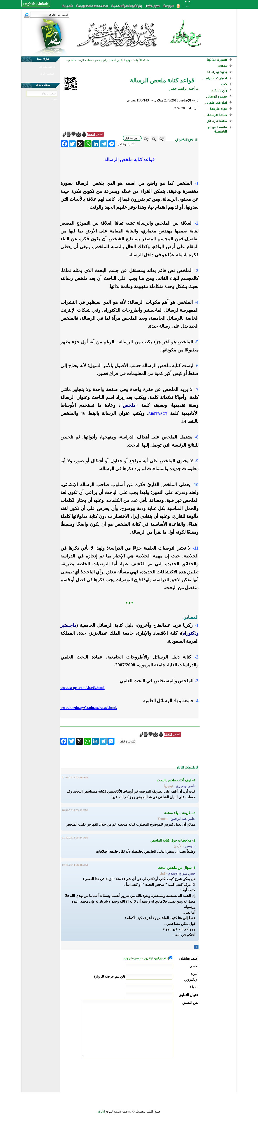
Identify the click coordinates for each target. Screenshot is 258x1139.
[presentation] (165, 1073)
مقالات (222, 66)
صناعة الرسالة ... (215, 115)
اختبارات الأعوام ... (214, 78)
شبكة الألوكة (141, 60)
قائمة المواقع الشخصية (217, 129)
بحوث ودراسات (217, 72)
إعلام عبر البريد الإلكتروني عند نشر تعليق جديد (146, 958)
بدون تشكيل (132, 138)
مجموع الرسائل (216, 96)
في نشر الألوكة (47, 74)
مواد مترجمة (218, 109)
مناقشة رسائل (217, 121)
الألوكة (101, 1111)
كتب (224, 84)
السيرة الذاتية (217, 60)
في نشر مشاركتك (47, 67)
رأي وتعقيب (219, 90)
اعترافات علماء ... (215, 102)
